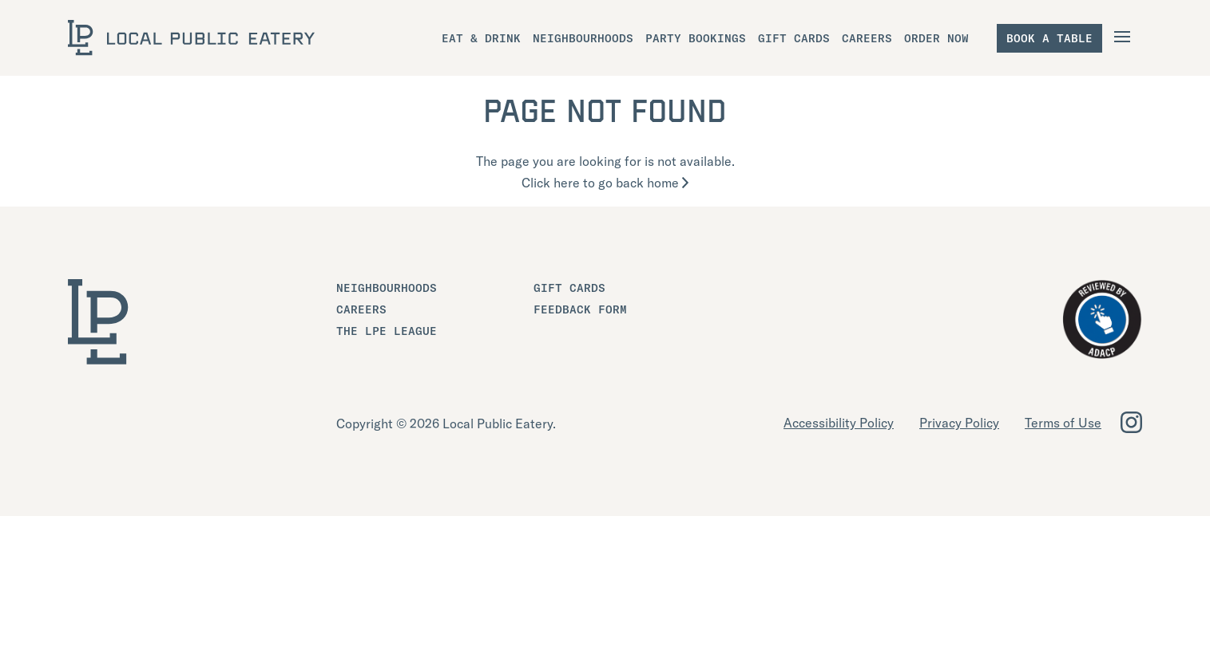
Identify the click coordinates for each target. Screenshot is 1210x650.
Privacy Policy (959, 423)
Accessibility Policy (839, 423)
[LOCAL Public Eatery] (191, 38)
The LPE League (386, 331)
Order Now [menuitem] (936, 38)
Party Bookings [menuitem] (695, 38)
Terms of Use (1063, 423)
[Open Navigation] (1124, 36)
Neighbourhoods (386, 288)
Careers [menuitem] (867, 38)
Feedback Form (580, 309)
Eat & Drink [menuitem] (481, 38)
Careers (361, 309)
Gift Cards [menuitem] (794, 38)
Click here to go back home (605, 183)
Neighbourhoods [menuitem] (583, 38)
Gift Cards (569, 288)
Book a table (1049, 38)
